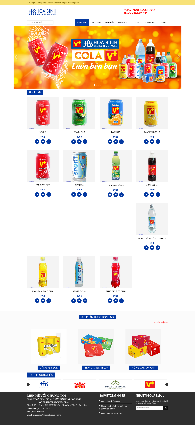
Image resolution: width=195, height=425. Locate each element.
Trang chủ (82, 23)
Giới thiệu (96, 23)
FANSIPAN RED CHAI (116, 291)
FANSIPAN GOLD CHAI (42, 291)
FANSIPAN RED (43, 185)
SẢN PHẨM (109, 23)
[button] (14, 57)
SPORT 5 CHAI (79, 291)
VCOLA (43, 132)
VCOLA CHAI (152, 185)
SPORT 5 (79, 185)
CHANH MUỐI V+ (116, 185)
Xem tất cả (163, 92)
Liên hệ (163, 23)
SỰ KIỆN (137, 23)
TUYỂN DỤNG (150, 23)
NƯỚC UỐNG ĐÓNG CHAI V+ (152, 238)
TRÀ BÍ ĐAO (79, 132)
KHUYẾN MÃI (123, 23)
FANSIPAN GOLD (152, 132)
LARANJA (115, 132)
